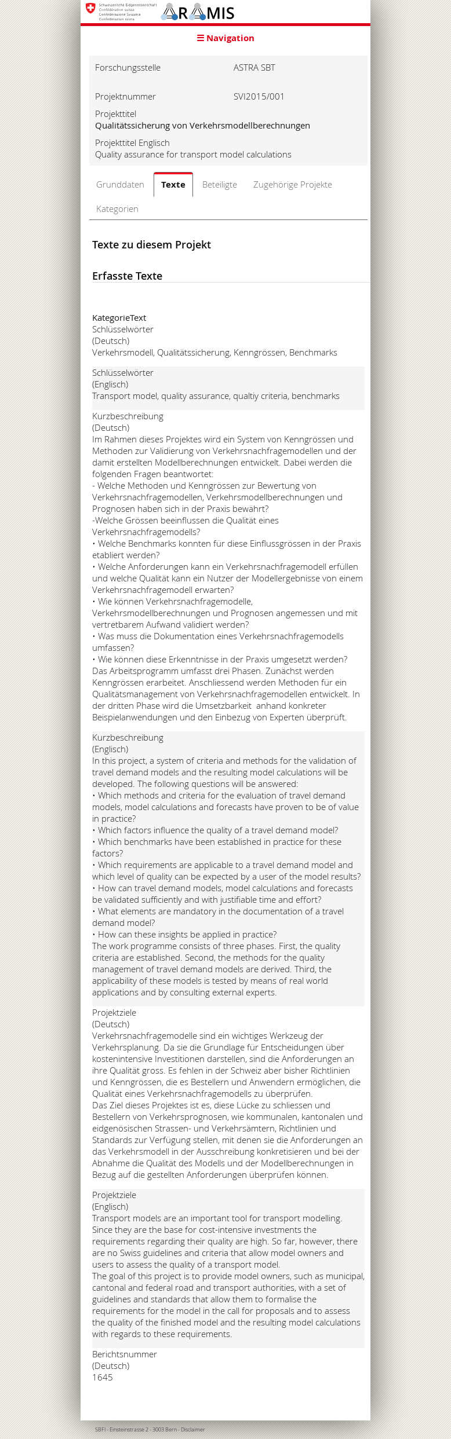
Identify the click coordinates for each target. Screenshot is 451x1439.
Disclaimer (193, 1429)
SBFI (100, 1429)
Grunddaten (120, 184)
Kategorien (117, 208)
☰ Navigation (225, 38)
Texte (173, 184)
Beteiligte (219, 184)
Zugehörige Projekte (292, 184)
